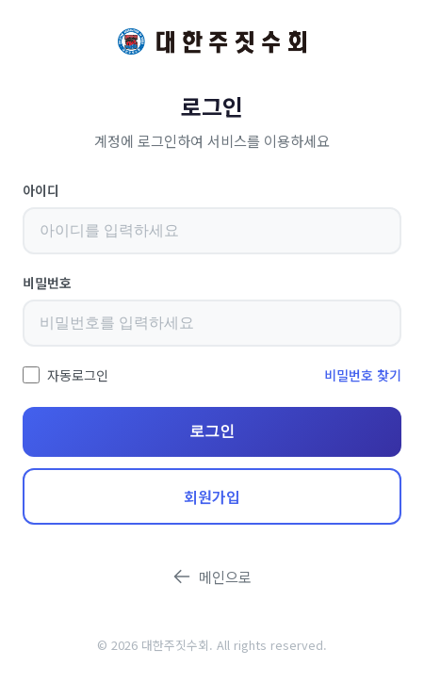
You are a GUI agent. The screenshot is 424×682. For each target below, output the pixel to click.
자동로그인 (77, 374)
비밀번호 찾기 (362, 374)
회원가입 (212, 496)
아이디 (41, 190)
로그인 (212, 431)
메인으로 (212, 576)
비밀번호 (47, 282)
